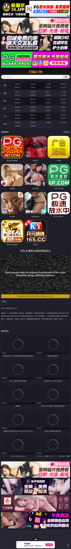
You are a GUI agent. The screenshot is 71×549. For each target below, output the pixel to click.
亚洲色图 (33, 107)
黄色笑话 (48, 118)
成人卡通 (48, 99)
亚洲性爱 (17, 99)
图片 (5, 108)
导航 (5, 124)
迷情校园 (17, 118)
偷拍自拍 (33, 99)
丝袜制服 (33, 95)
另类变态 (63, 103)
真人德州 (33, 84)
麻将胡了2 (17, 87)
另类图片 (63, 110)
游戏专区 (63, 84)
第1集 (4, 301)
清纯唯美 (33, 110)
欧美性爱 (63, 99)
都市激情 (17, 115)
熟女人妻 (17, 95)
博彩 (5, 85)
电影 (5, 101)
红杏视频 (17, 126)
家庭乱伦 (33, 115)
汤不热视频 (63, 122)
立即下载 (49, 545)
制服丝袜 (17, 103)
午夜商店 (33, 122)
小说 (5, 116)
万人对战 (48, 84)
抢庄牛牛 (63, 87)
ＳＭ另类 (63, 95)
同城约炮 (17, 122)
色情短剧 (33, 126)
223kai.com (35, 72)
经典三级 (33, 103)
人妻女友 (48, 115)
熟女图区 (48, 110)
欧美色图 (48, 107)
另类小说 (33, 118)
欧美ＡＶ (48, 92)
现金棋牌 (48, 87)
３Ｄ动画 (63, 92)
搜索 (66, 77)
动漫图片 (63, 107)
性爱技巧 (63, 118)
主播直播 (48, 95)
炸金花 (33, 87)
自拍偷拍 (33, 92)
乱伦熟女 (48, 103)
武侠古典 (63, 115)
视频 (5, 93)
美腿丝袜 (17, 110)
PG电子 (17, 84)
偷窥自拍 (17, 107)
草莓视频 (48, 122)
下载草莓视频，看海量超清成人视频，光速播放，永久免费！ (43, 296)
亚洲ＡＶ (17, 92)
